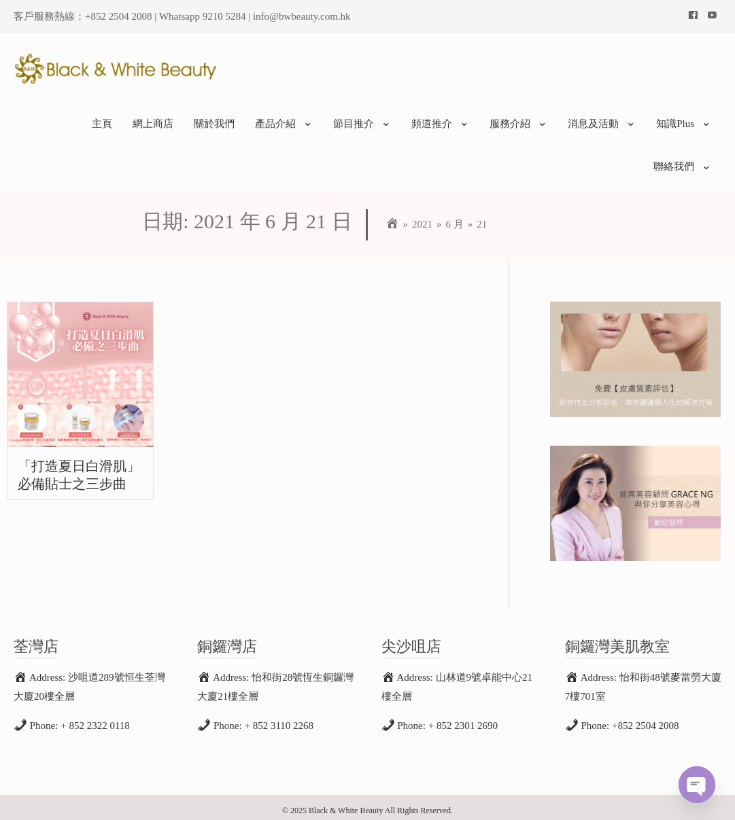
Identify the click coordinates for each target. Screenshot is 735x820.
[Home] (392, 218)
